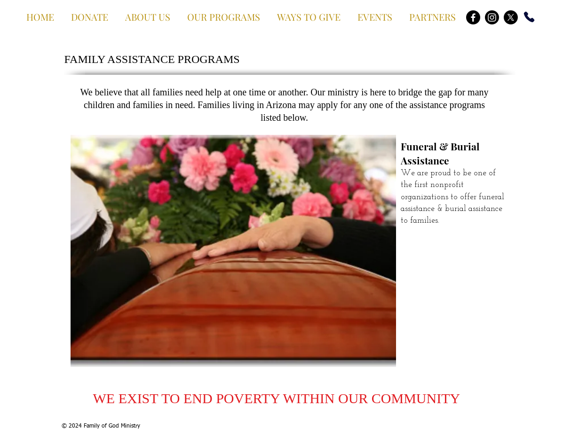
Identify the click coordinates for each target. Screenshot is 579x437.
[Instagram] (492, 17)
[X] (511, 17)
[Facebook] (473, 17)
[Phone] (529, 16)
